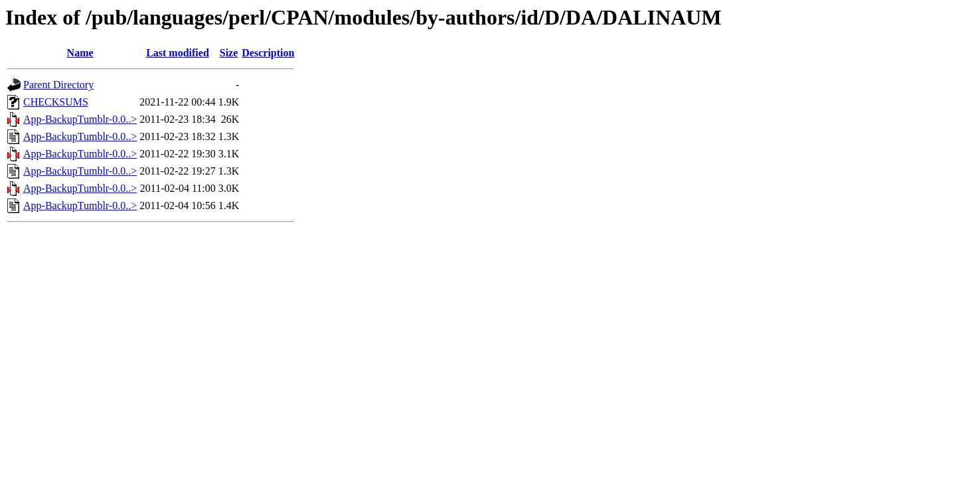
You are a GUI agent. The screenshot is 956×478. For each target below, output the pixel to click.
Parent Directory (58, 84)
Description (268, 52)
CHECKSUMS (55, 102)
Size (229, 52)
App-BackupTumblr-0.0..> (80, 119)
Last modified (177, 52)
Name (80, 52)
